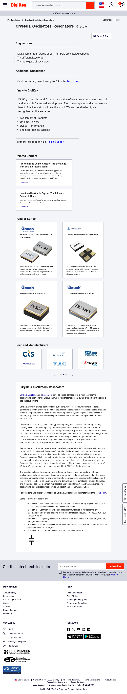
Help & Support (55, 141)
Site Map (7, 606)
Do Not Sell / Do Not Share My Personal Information (63, 689)
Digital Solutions (10, 610)
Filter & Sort (103, 36)
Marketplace (8, 596)
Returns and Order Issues (78, 603)
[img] (18, 6)
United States (22, 680)
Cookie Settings (77, 682)
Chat (8, 629)
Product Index (13, 20)
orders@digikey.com (14, 641)
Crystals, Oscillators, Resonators (39, 20)
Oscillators (32, 395)
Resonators (47, 395)
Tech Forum (101, 493)
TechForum (73, 81)
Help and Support (75, 593)
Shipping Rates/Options (77, 600)
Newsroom (8, 613)
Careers (6, 603)
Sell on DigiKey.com (12, 600)
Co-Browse (10, 646)
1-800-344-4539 (13, 633)
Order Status (72, 596)
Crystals (23, 395)
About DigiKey (9, 593)
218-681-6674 (12, 638)
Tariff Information (75, 606)
